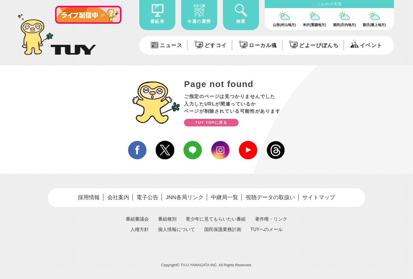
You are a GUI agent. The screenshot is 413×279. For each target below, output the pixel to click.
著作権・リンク (271, 218)
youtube (248, 150)
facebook (137, 150)
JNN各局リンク (185, 197)
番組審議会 (137, 218)
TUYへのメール (266, 228)
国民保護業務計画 (222, 228)
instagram (220, 150)
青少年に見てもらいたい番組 (216, 218)
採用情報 (90, 197)
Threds (275, 150)
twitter (165, 150)
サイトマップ (317, 197)
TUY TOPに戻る (211, 122)
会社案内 (119, 197)
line (192, 150)
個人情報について (176, 228)
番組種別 (167, 218)
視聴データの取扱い (269, 197)
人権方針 (139, 228)
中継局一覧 (224, 197)
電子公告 (148, 197)
